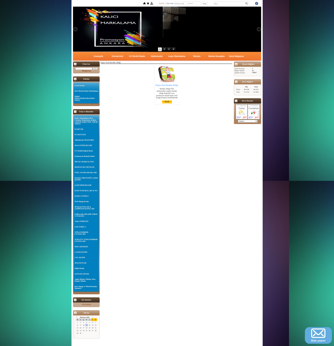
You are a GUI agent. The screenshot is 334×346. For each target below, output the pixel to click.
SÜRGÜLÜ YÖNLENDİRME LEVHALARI (86, 240)
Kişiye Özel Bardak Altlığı (166, 85)
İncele (167, 102)
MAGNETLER (81, 263)
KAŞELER (79, 129)
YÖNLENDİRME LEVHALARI (82, 233)
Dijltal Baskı (79, 268)
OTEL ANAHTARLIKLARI (86, 172)
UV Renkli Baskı (137, 56)
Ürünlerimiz (117, 56)
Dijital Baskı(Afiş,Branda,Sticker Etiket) (85, 98)
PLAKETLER (80, 135)
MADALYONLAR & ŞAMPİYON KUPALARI (84, 208)
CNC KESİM (80, 257)
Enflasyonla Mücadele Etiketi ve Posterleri (86, 215)
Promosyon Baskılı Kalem (85, 156)
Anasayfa (98, 56)
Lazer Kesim (79, 86)
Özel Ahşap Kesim (82, 201)
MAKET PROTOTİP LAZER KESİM (86, 179)
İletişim (196, 56)
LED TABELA (80, 227)
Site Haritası (86, 304)
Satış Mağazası (236, 56)
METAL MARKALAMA (84, 162)
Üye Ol (161, 3)
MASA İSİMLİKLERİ (83, 145)
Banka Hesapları (216, 56)
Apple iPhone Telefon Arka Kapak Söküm (85, 280)
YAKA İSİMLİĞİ (81, 221)
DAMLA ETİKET (82, 196)
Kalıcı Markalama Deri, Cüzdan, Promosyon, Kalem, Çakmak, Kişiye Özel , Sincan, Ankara (86, 121)
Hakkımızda (156, 56)
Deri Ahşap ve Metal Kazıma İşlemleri (86, 287)
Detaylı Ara (86, 71)
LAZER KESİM (81, 252)
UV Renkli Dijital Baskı (84, 151)
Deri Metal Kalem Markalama (86, 91)
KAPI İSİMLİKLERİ (83, 185)
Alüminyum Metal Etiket (84, 140)
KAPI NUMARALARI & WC (86, 191)
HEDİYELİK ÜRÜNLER (85, 167)
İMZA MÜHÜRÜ (81, 247)
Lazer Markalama (176, 56)
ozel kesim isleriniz (82, 274)
